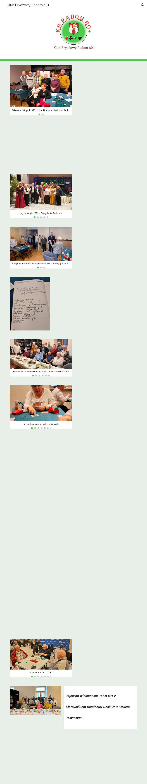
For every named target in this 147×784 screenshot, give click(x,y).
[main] (100, 705)
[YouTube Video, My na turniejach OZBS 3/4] (41, 559)
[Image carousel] (41, 90)
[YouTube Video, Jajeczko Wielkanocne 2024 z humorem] (41, 759)
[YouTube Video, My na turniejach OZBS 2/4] (41, 509)
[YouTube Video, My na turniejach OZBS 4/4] (41, 609)
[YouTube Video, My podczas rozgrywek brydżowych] (41, 145)
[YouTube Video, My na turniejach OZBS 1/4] (41, 458)
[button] (142, 5)
